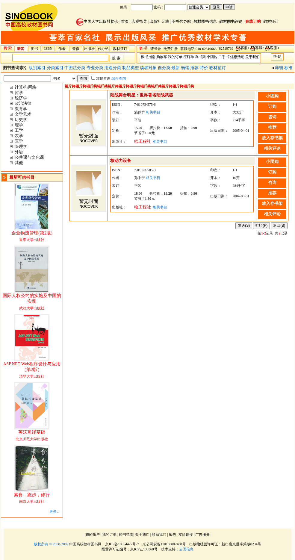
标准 (288, 68)
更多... (54, 511)
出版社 (89, 49)
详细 (279, 68)
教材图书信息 (205, 21)
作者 (62, 49)
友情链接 (185, 534)
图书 (34, 49)
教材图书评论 (231, 21)
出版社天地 (159, 21)
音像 (75, 49)
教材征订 (271, 21)
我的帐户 (92, 534)
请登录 (155, 49)
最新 (176, 68)
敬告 (172, 534)
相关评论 (272, 148)
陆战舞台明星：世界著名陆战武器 (141, 95)
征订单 (188, 57)
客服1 (244, 48)
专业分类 (96, 68)
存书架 (200, 57)
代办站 (103, 49)
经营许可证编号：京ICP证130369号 (130, 549)
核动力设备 (120, 160)
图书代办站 (181, 21)
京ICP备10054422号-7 (122, 544)
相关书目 (153, 112)
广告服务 (202, 534)
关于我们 (252, 57)
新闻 (20, 49)
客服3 (274, 48)
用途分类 (113, 68)
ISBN (48, 48)
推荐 (195, 68)
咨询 (272, 117)
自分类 (165, 68)
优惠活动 (237, 57)
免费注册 (171, 49)
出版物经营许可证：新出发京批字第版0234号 (225, 544)
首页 (125, 21)
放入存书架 (272, 138)
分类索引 (56, 68)
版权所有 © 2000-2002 (51, 544)
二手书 (223, 57)
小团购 (212, 57)
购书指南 (148, 57)
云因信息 (186, 549)
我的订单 (175, 57)
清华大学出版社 (31, 370)
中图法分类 (75, 68)
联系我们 (159, 534)
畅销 (185, 68)
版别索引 (38, 68)
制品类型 (131, 68)
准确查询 (101, 78)
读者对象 (149, 68)
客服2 (259, 48)
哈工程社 (142, 141)
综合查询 (118, 78)
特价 (204, 68)
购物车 (161, 57)
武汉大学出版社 (32, 302)
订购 (272, 106)
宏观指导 (139, 21)
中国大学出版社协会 (97, 21)
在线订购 (253, 21)
